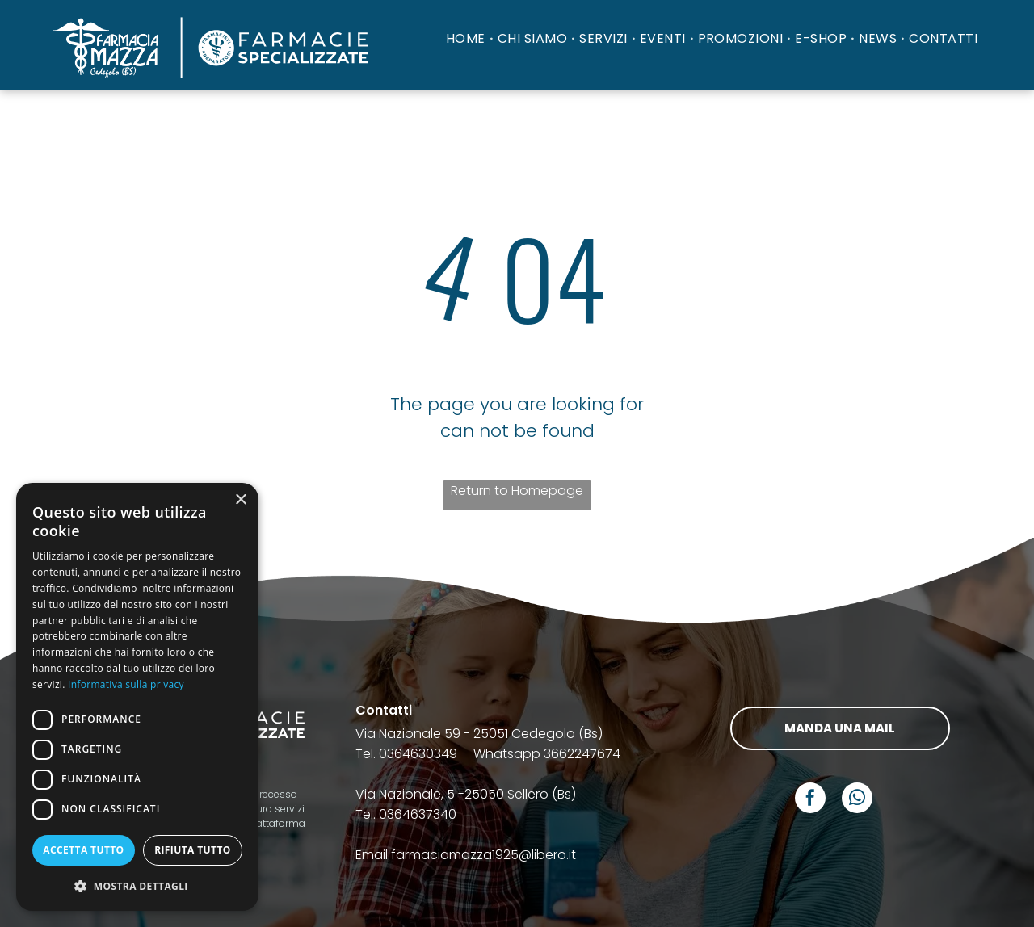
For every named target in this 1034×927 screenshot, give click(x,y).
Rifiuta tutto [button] (192, 850)
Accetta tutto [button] (83, 850)
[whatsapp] (857, 799)
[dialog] (137, 697)
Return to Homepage (517, 490)
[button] (137, 885)
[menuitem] (468, 38)
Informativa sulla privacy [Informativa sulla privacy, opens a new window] (126, 684)
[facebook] (810, 799)
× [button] (240, 500)
